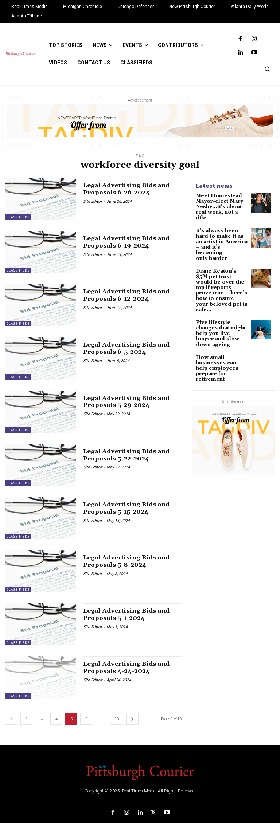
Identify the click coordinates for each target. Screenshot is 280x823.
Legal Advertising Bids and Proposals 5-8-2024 (130, 561)
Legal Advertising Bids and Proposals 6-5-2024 (130, 348)
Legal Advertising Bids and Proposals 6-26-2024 (130, 189)
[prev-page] (11, 719)
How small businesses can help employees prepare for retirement (222, 320)
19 (116, 718)
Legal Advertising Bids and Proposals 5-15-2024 (130, 508)
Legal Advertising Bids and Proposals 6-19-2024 (130, 242)
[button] (267, 69)
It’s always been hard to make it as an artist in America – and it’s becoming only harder (221, 230)
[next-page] (132, 719)
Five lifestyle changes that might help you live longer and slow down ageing (220, 294)
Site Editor (92, 201)
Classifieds (18, 217)
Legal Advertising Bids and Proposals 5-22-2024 (130, 455)
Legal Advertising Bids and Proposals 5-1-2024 (130, 614)
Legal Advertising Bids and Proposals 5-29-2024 (130, 401)
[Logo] (140, 772)
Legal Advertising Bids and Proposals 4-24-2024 (130, 667)
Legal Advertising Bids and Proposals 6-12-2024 (130, 295)
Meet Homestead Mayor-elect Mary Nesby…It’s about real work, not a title (221, 203)
